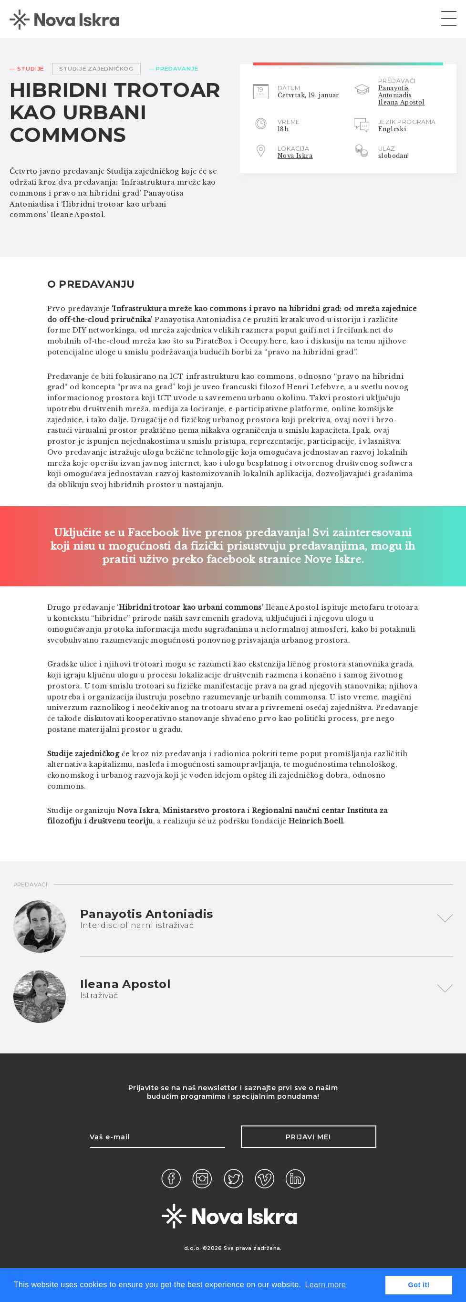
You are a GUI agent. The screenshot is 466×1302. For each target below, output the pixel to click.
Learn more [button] (325, 1285)
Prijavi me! (308, 1137)
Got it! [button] (419, 1285)
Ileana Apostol (401, 102)
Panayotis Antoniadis (395, 91)
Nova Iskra (295, 155)
